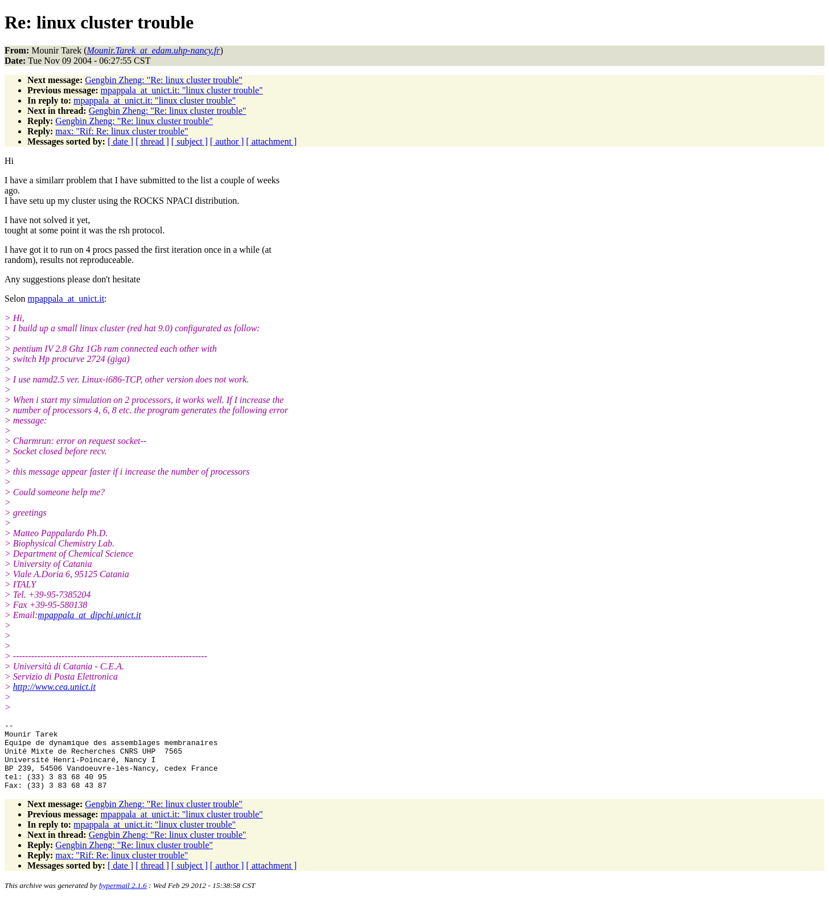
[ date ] (120, 141)
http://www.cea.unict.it (54, 687)
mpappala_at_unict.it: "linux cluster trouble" (182, 90)
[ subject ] (189, 141)
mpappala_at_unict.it (65, 298)
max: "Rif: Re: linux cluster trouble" (121, 131)
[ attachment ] (271, 141)
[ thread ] (152, 141)
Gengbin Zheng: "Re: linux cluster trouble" (164, 80)
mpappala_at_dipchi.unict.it (89, 615)
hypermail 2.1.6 (123, 899)
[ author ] (227, 141)
